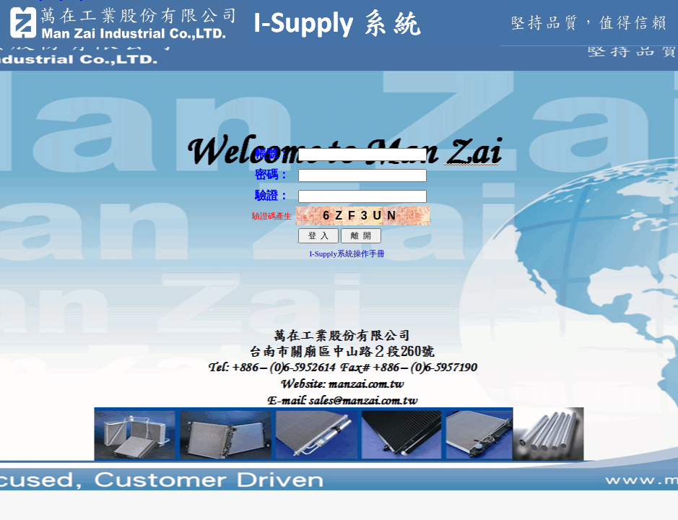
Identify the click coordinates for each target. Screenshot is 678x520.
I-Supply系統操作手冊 (347, 253)
